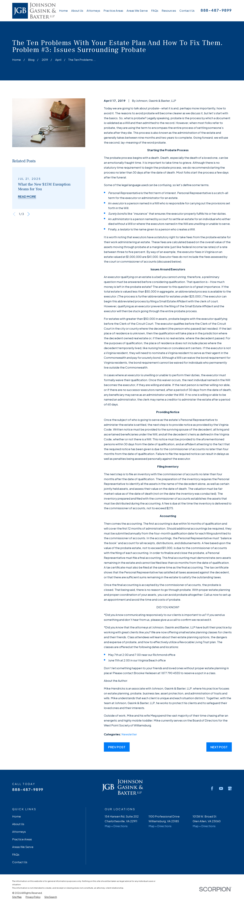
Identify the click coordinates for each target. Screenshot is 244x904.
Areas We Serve (22, 847)
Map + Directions (116, 826)
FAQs (15, 854)
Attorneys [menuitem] (93, 10)
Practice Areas (22, 839)
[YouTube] (221, 788)
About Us (18, 824)
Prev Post (116, 747)
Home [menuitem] (63, 10)
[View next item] (28, 214)
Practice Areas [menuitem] (113, 10)
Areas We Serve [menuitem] (137, 10)
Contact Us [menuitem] (187, 10)
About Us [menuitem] (77, 10)
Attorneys (19, 831)
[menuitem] (17, 897)
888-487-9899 (216, 10)
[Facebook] (212, 788)
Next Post (219, 747)
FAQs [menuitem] (154, 10)
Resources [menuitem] (169, 10)
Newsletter (129, 734)
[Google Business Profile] (230, 788)
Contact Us (19, 862)
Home (16, 816)
